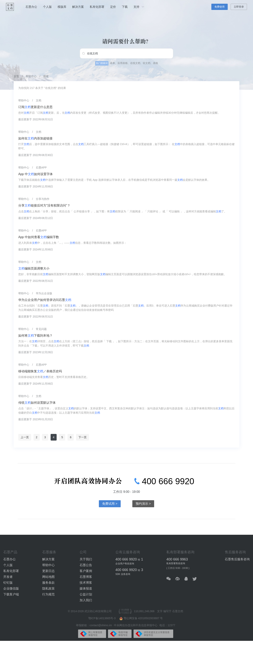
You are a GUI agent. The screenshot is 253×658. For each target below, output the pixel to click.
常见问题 (41, 329)
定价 (113, 6)
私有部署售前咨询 (175, 563)
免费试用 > (109, 503)
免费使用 (219, 6)
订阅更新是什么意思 (35, 107)
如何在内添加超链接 (35, 138)
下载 (125, 6)
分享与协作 (42, 198)
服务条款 (48, 582)
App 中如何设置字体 (35, 174)
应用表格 (123, 63)
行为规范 (48, 594)
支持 (139, 7)
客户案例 (86, 571)
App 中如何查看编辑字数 (38, 237)
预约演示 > (143, 503)
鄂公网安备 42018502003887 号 (141, 618)
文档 (38, 100)
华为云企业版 (44, 293)
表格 (155, 63)
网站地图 (48, 576)
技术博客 (86, 582)
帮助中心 (31, 76)
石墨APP (41, 167)
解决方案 (78, 6)
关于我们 (86, 559)
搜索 (46, 76)
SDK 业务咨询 (122, 574)
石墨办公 (31, 6)
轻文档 (146, 63)
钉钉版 (8, 582)
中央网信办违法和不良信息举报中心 (135, 625)
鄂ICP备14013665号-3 (102, 618)
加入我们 (86, 600)
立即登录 (239, 6)
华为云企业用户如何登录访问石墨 (44, 300)
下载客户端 (11, 594)
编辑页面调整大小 (33, 268)
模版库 (62, 6)
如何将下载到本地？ (35, 335)
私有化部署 (97, 6)
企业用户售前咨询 (124, 563)
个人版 (47, 6)
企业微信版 (11, 588)
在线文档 (135, 63)
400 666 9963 (177, 559)
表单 (112, 63)
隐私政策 (48, 588)
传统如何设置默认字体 (37, 402)
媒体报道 (86, 588)
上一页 (25, 437)
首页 (16, 76)
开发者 (8, 576)
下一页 (82, 437)
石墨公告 (86, 565)
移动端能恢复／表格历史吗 (40, 371)
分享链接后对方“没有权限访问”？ (44, 205)
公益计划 (86, 594)
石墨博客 (86, 576)
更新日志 (48, 571)
